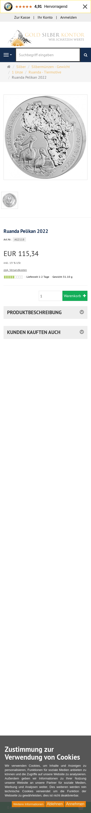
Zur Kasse (22, 17)
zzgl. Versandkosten (15, 270)
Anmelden (68, 17)
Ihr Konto (45, 17)
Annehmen (75, 804)
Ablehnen (55, 804)
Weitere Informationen (28, 804)
